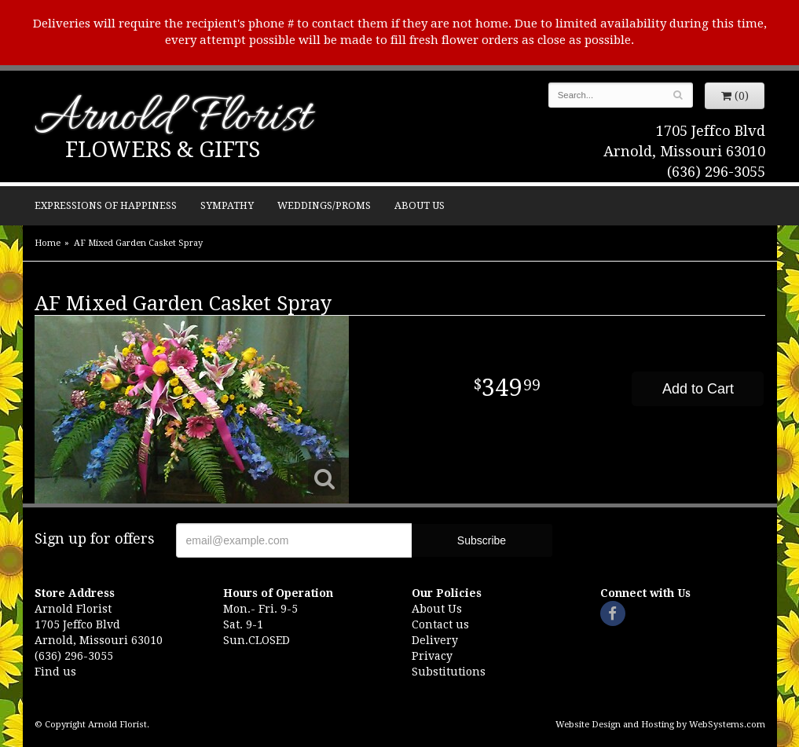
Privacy (432, 656)
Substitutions (449, 671)
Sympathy (227, 205)
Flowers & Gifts (162, 150)
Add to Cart (698, 389)
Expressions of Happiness (106, 205)
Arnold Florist (173, 119)
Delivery (435, 640)
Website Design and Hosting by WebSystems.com (660, 725)
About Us (419, 205)
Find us (55, 671)
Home (47, 243)
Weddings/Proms (324, 205)
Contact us (440, 624)
